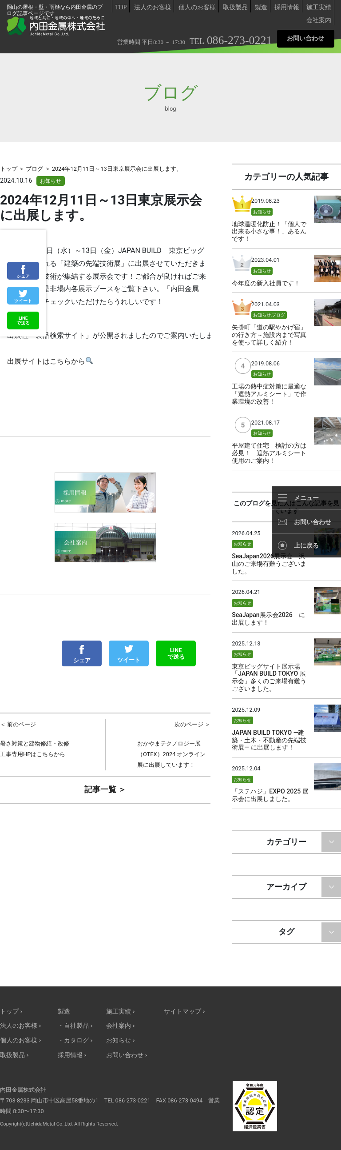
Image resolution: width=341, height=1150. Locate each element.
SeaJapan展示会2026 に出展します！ (268, 618)
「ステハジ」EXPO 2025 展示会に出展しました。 (270, 795)
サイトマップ (182, 1011)
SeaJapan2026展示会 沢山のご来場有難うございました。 (269, 564)
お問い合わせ (305, 38)
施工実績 (318, 7)
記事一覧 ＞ (105, 789)
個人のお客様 (197, 7)
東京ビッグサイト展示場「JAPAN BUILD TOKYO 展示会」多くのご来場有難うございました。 (269, 678)
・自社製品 (73, 1026)
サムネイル (327, 209)
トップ (9, 1011)
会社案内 (318, 20)
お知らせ (50, 181)
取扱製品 (235, 7)
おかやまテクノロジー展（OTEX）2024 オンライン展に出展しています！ (173, 743)
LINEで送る (176, 653)
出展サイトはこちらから (50, 362)
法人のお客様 (152, 7)
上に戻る (306, 545)
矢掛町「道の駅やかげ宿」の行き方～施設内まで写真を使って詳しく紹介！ (269, 335)
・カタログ (73, 1040)
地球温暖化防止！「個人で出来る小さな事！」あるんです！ (269, 231)
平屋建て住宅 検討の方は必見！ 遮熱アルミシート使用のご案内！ (269, 453)
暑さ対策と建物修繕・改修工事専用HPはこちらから (37, 738)
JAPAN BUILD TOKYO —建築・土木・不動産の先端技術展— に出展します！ (269, 740)
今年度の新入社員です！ (266, 283)
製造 (261, 7)
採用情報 (286, 7)
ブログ (278, 315)
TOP (121, 7)
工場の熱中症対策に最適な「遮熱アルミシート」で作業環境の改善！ (269, 394)
